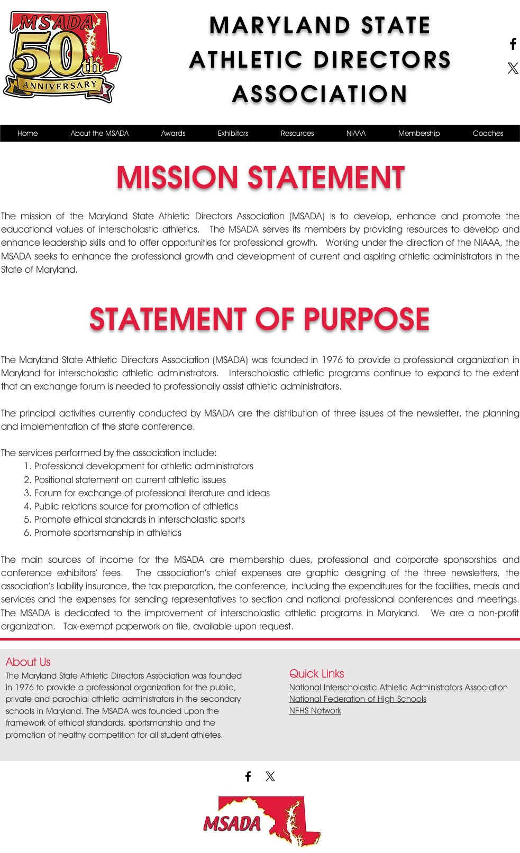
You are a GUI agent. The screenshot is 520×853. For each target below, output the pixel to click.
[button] (99, 133)
